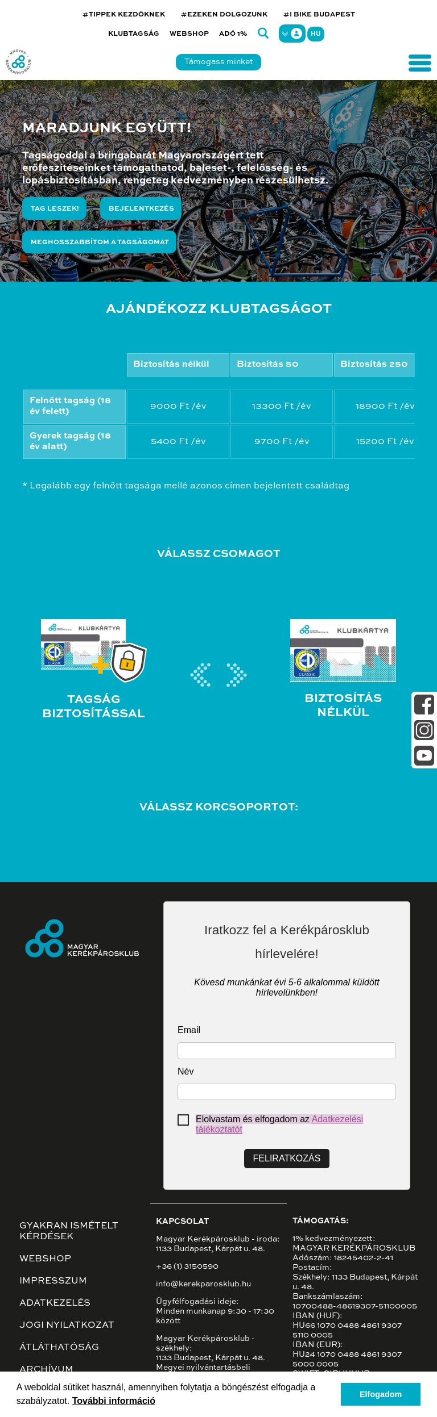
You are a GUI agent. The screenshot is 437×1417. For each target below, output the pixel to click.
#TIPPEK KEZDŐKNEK (124, 14)
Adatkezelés (54, 1303)
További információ (113, 1401)
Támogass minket (218, 62)
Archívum (46, 1369)
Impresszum (53, 1281)
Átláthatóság (59, 1347)
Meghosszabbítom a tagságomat (100, 242)
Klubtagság (133, 34)
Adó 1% (233, 34)
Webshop (189, 34)
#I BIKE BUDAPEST (319, 14)
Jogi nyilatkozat (66, 1325)
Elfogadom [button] (381, 1394)
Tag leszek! (55, 209)
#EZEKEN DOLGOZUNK (224, 14)
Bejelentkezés (141, 209)
